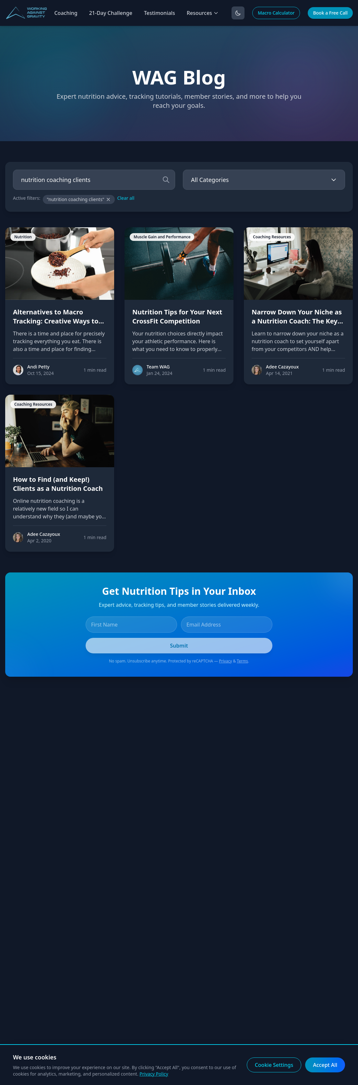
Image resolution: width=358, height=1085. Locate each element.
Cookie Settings (274, 1064)
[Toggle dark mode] (238, 12)
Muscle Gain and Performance (162, 237)
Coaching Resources (272, 237)
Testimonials (159, 13)
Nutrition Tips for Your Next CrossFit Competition (177, 316)
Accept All (325, 1064)
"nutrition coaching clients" (79, 199)
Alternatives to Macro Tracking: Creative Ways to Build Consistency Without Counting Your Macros (56, 326)
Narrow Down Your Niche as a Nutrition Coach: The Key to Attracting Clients (297, 321)
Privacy (225, 661)
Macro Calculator (276, 13)
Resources (203, 13)
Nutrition (23, 237)
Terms (242, 661)
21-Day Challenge (110, 13)
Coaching (65, 13)
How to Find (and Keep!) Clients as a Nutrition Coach (58, 484)
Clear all (126, 198)
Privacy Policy (153, 1074)
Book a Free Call (330, 13)
